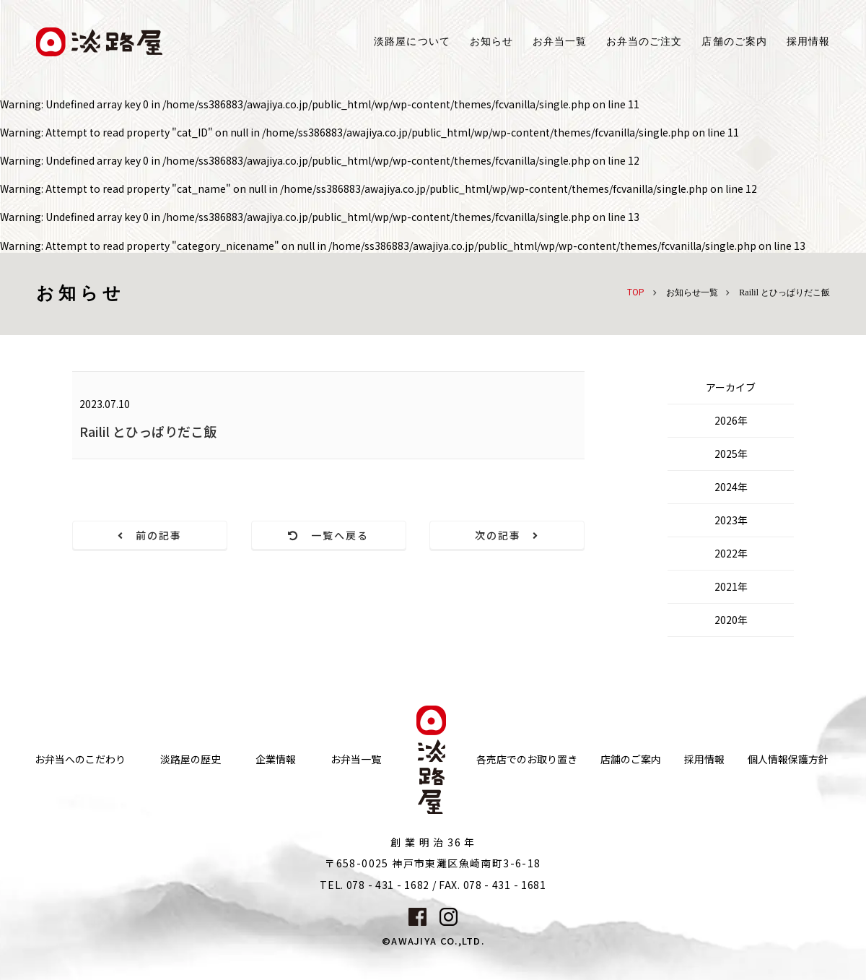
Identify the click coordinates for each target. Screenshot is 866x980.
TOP (635, 291)
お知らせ (491, 41)
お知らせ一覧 (692, 292)
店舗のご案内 (630, 759)
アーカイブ (731, 387)
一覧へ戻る (328, 535)
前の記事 (150, 535)
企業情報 (275, 759)
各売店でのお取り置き (526, 759)
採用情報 (808, 41)
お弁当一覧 (560, 41)
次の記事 (507, 535)
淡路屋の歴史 (190, 759)
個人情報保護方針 (788, 759)
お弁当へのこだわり (80, 759)
